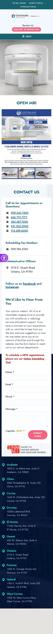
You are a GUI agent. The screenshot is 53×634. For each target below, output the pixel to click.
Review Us (28, 25)
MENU (26, 36)
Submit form (37, 435)
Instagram (12, 287)
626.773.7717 (19, 217)
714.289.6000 (19, 231)
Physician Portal (28, 7)
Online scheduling (26, 29)
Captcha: (15, 431)
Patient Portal (36, 3)
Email (9, 384)
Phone (10, 396)
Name (10, 372)
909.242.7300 (19, 213)
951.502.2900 (19, 226)
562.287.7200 (19, 222)
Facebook (29, 284)
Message (12, 409)
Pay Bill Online (19, 3)
